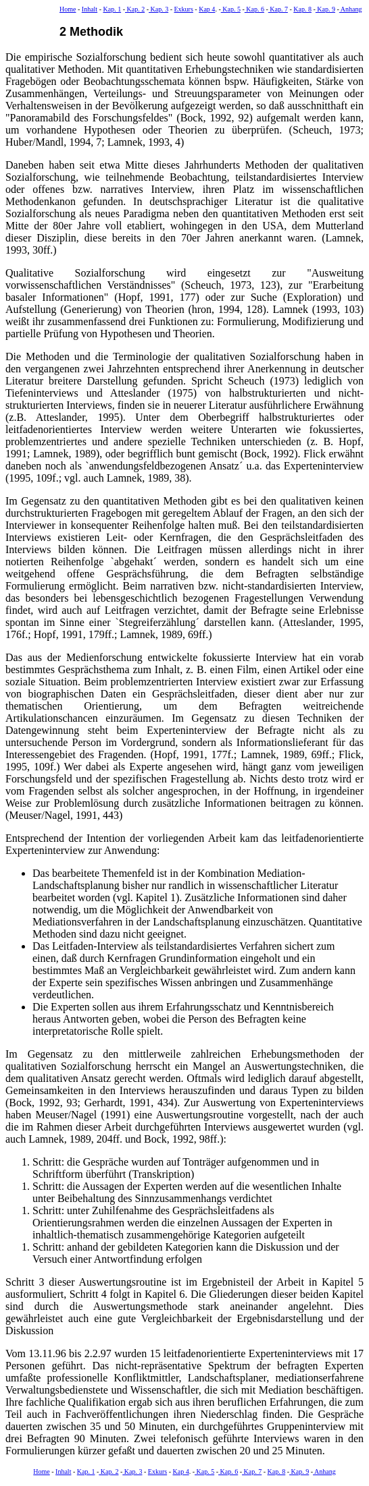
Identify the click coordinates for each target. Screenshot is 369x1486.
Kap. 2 (135, 9)
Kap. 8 (302, 9)
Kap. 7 (278, 9)
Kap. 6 (254, 9)
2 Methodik (91, 31)
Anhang (350, 9)
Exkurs (183, 9)
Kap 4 (207, 9)
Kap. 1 (112, 9)
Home (67, 9)
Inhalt (89, 9)
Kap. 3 (158, 9)
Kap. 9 (325, 9)
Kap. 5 (231, 9)
